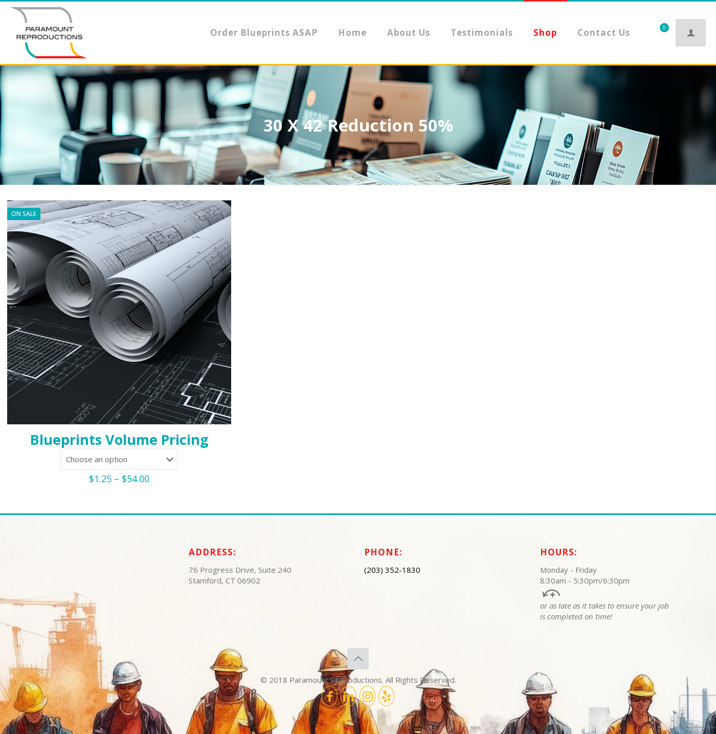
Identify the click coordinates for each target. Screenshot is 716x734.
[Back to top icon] (358, 659)
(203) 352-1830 (392, 570)
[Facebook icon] (330, 696)
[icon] (386, 696)
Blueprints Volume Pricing (119, 439)
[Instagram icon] (367, 696)
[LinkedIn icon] (348, 696)
